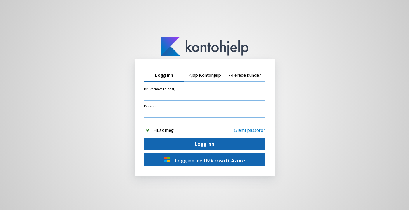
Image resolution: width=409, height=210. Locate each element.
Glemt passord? (249, 130)
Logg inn (204, 144)
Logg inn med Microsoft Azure (204, 160)
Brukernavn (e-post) (159, 89)
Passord (150, 106)
